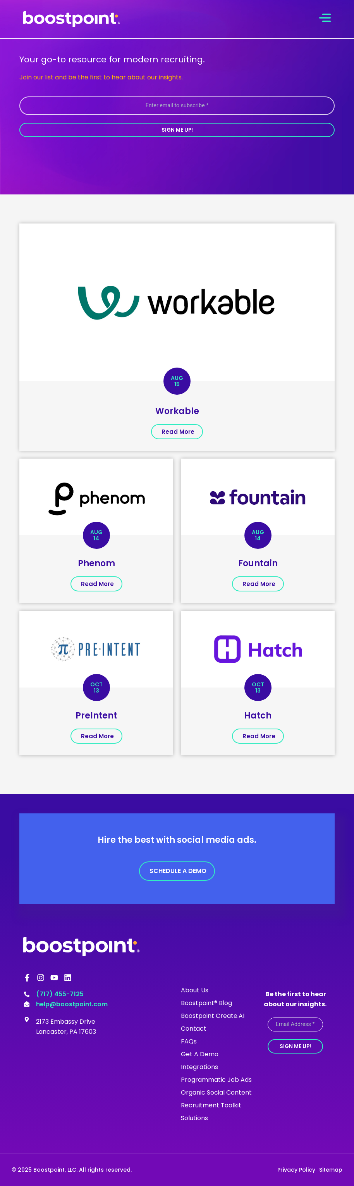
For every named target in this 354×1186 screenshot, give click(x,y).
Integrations (199, 1066)
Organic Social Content (216, 1092)
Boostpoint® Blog (206, 1002)
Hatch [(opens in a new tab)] (258, 715)
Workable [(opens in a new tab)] (177, 411)
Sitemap (330, 1169)
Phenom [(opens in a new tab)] (96, 563)
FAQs (189, 1040)
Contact (193, 1028)
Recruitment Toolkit (211, 1104)
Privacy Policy (296, 1169)
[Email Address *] (295, 1024)
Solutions (194, 1117)
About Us (194, 989)
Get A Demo (199, 1053)
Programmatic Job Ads (216, 1079)
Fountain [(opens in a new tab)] (258, 563)
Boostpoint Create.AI (212, 1015)
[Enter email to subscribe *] (177, 105)
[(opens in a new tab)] (177, 301)
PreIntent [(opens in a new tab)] (96, 715)
